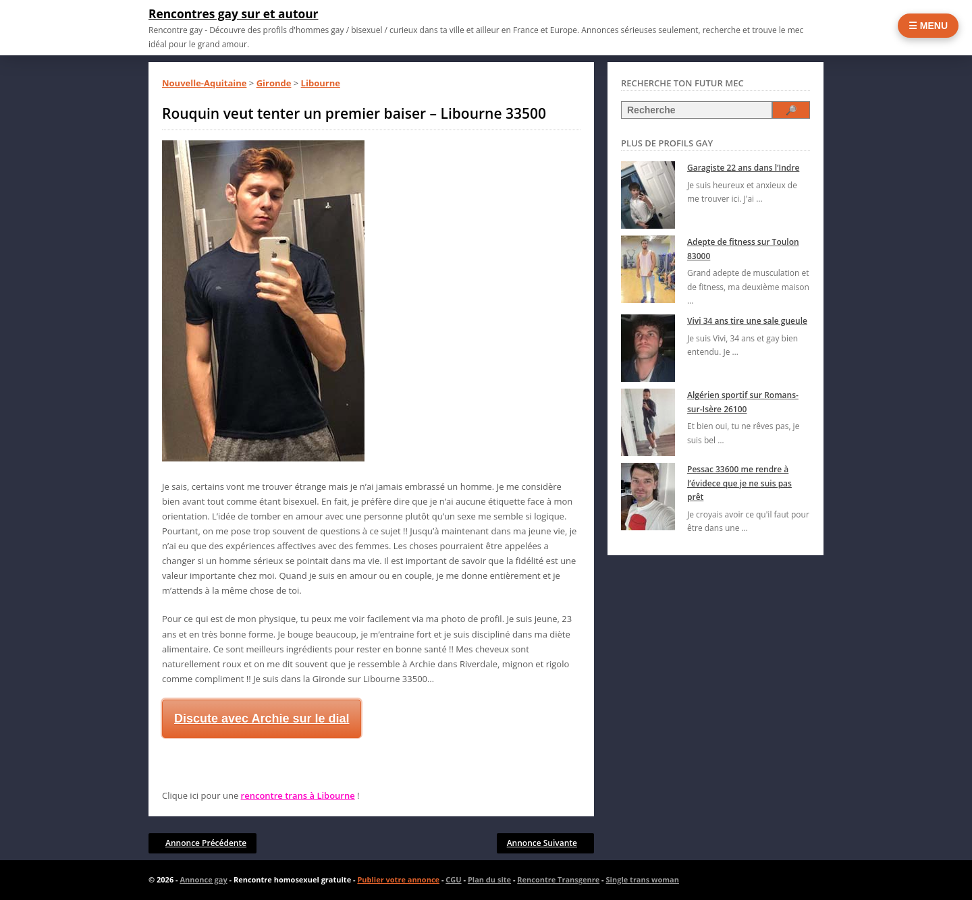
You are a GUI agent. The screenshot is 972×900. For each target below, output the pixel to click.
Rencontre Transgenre (558, 879)
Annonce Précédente (205, 843)
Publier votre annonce (398, 879)
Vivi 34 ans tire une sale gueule (747, 321)
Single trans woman (642, 879)
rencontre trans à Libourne (298, 795)
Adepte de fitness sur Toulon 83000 (743, 248)
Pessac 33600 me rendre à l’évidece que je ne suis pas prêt (739, 483)
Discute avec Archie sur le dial (261, 718)
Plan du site (489, 879)
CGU (453, 879)
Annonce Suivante (542, 843)
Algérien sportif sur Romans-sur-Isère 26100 (743, 401)
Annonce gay (203, 879)
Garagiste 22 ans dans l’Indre (743, 167)
